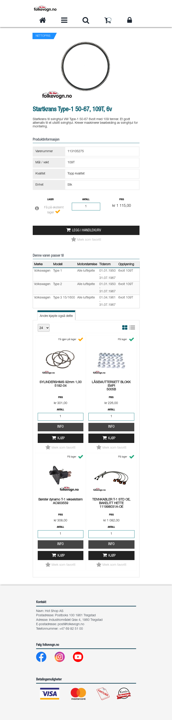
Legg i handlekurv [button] (86, 230)
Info (60, 427)
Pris (121, 199)
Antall (86, 199)
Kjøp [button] (61, 438)
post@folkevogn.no (71, 624)
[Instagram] (63, 658)
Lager (50, 199)
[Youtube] (81, 658)
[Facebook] (45, 658)
